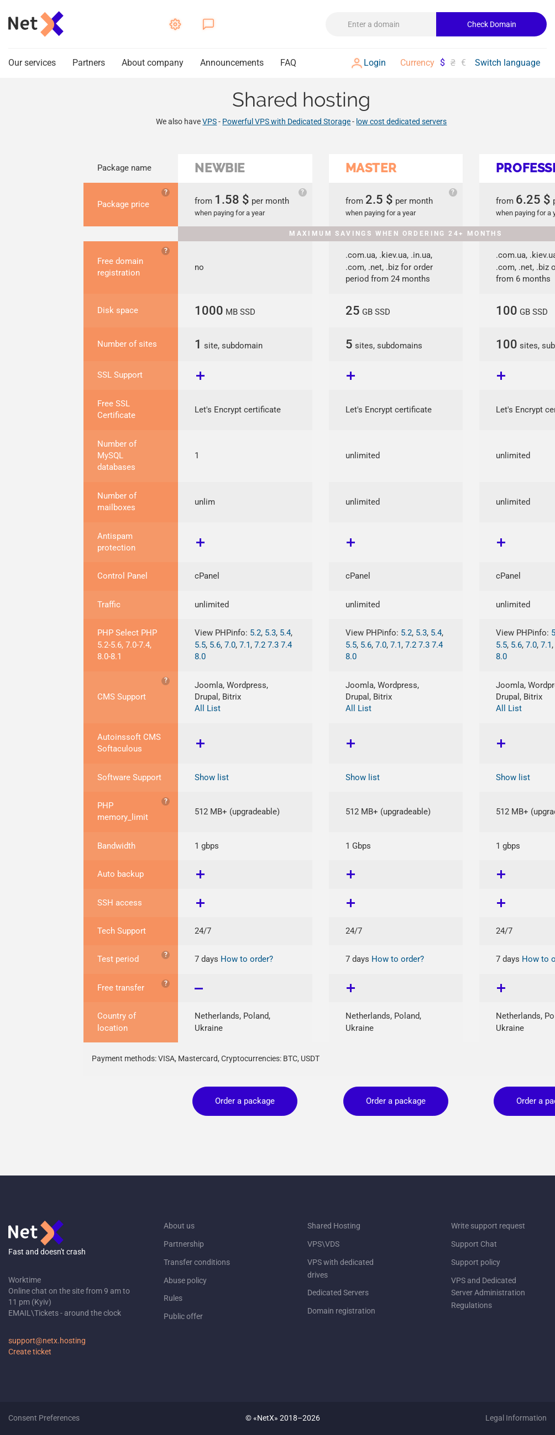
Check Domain (491, 24)
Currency (417, 62)
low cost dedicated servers (401, 121)
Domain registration (341, 1310)
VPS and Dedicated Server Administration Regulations (488, 1293)
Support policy (475, 1262)
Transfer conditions (197, 1262)
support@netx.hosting (47, 1340)
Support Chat (474, 1244)
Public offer (183, 1316)
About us (179, 1225)
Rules (173, 1298)
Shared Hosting (333, 1225)
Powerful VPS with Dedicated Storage (286, 121)
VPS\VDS (323, 1244)
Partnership (184, 1244)
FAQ (288, 62)
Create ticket (29, 1351)
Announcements (232, 62)
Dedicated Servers (338, 1292)
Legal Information (516, 1417)
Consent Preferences (44, 1417)
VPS (209, 121)
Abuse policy (185, 1280)
